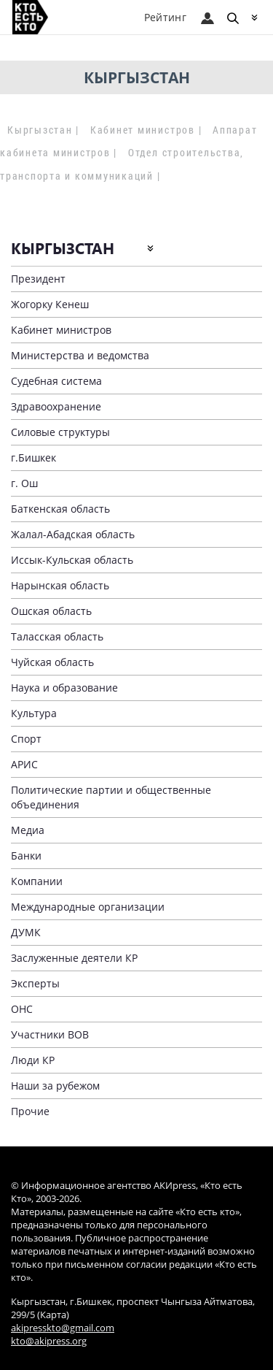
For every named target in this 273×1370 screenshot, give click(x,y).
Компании (37, 881)
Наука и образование (64, 687)
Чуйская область (52, 662)
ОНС (22, 1009)
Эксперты (35, 983)
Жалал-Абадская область (73, 534)
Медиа (27, 830)
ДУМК (26, 932)
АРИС (24, 764)
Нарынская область (60, 585)
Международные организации (88, 907)
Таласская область (57, 636)
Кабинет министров (142, 130)
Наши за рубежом (55, 1085)
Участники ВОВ (50, 1034)
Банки (26, 855)
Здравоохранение (56, 406)
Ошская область (51, 611)
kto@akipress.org (49, 1341)
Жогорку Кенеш (50, 304)
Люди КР (33, 1060)
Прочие (30, 1111)
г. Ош (24, 483)
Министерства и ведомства (80, 355)
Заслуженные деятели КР (74, 958)
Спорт (26, 739)
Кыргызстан (40, 130)
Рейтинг (165, 17)
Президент (38, 279)
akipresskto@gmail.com (62, 1328)
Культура (34, 713)
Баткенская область (60, 509)
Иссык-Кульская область (72, 560)
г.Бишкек (33, 457)
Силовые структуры (60, 432)
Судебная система (56, 381)
